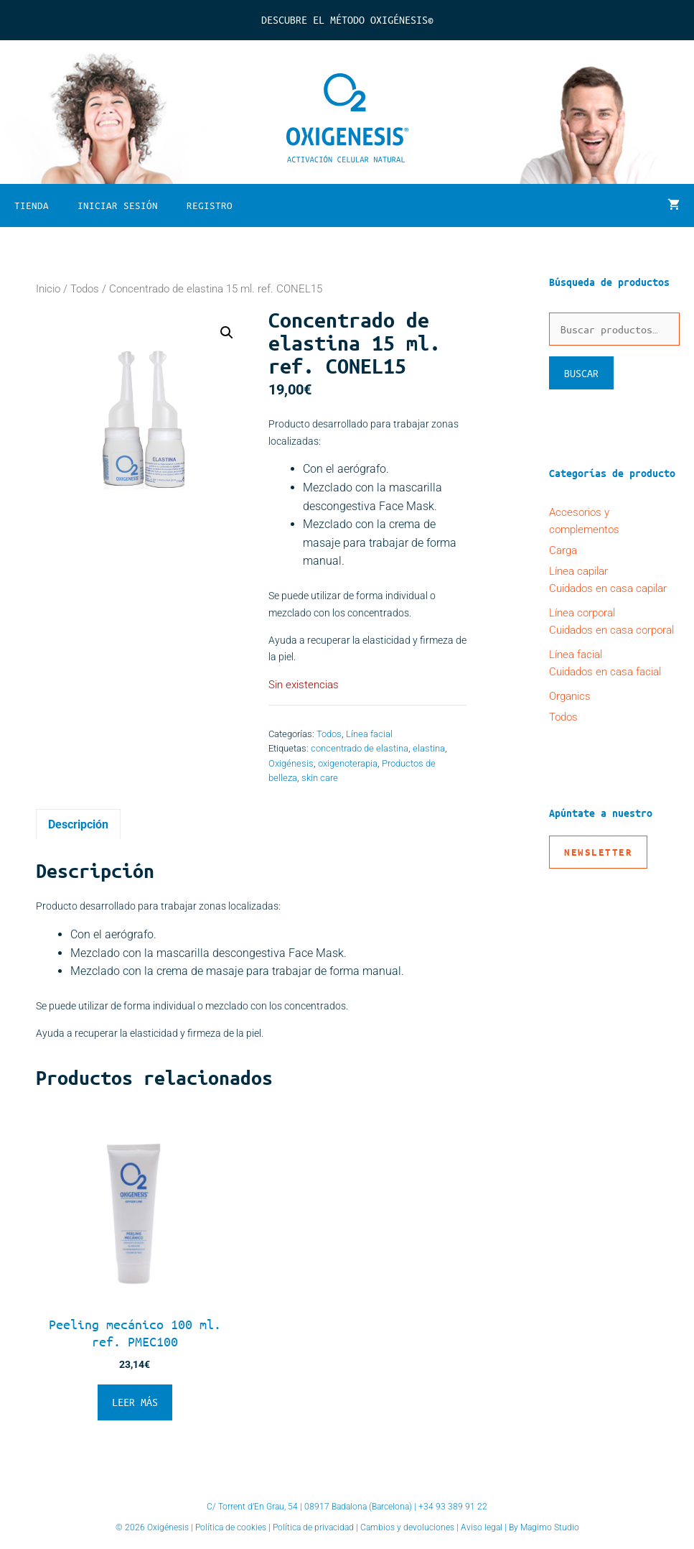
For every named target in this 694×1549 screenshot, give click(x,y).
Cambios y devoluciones (407, 1527)
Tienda (31, 205)
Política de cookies (230, 1527)
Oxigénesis (291, 763)
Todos (84, 288)
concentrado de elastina (359, 748)
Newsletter (598, 852)
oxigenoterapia (348, 763)
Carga (563, 550)
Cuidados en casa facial (605, 671)
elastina (429, 748)
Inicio (48, 288)
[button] (227, 333)
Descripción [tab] (78, 824)
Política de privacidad (313, 1527)
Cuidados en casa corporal (611, 630)
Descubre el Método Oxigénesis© (347, 19)
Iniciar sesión (118, 205)
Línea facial (369, 734)
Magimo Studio (549, 1527)
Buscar (581, 372)
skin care (319, 777)
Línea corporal (582, 612)
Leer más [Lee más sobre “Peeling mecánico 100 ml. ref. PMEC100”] (135, 1401)
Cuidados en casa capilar (608, 588)
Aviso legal (481, 1527)
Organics (570, 696)
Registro (210, 205)
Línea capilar (578, 571)
